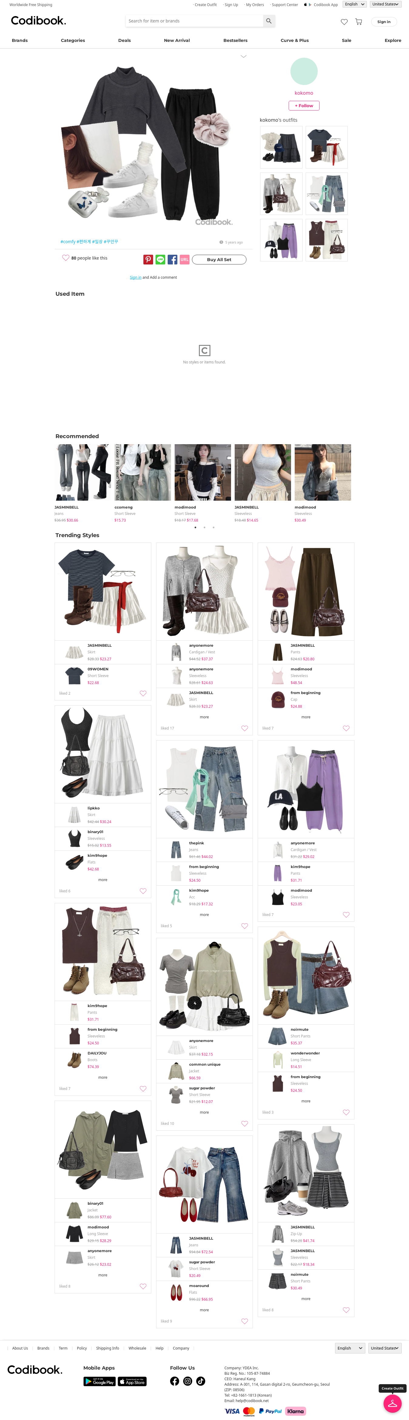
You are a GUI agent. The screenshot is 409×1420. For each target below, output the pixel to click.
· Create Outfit (205, 4)
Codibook (38, 20)
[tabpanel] (85, 482)
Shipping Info (107, 1348)
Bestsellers (235, 40)
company (181, 1348)
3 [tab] (214, 527)
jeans (59, 513)
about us (20, 1348)
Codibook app (326, 4)
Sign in (136, 277)
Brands (20, 40)
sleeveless (243, 513)
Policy (82, 1348)
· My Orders (254, 4)
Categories (73, 40)
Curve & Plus (295, 40)
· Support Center (284, 4)
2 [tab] (205, 527)
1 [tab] (196, 527)
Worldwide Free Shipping (31, 4)
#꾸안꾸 (111, 241)
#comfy (68, 241)
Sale (346, 40)
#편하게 (83, 241)
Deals (124, 40)
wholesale (137, 1348)
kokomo (304, 93)
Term (63, 1348)
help (159, 1348)
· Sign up (230, 4)
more (204, 717)
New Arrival (177, 40)
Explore (393, 40)
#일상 (97, 241)
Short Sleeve (125, 513)
